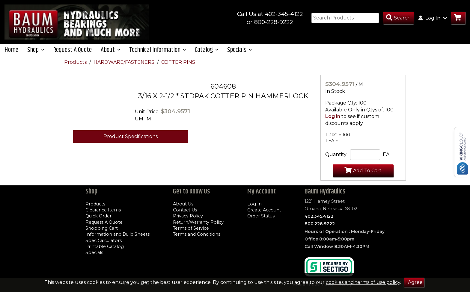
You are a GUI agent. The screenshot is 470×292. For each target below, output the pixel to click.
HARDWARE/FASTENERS (125, 63)
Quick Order (98, 216)
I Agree (414, 282)
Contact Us (185, 210)
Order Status (261, 216)
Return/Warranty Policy (198, 222)
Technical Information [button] (157, 51)
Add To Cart (363, 171)
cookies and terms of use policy (363, 282)
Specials (94, 252)
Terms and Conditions (196, 234)
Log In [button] (433, 18)
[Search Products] (398, 18)
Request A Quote (72, 51)
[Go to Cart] (458, 18)
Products (76, 63)
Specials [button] (239, 51)
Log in (332, 118)
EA (386, 156)
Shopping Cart (101, 228)
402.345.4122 (319, 216)
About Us (183, 204)
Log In (254, 204)
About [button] (110, 51)
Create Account (264, 210)
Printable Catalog (104, 246)
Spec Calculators (103, 240)
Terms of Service (191, 228)
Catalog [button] (206, 51)
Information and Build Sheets (117, 234)
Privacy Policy (188, 216)
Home (11, 51)
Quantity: (336, 156)
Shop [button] (35, 51)
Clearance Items (103, 210)
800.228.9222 (320, 224)
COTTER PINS (178, 63)
